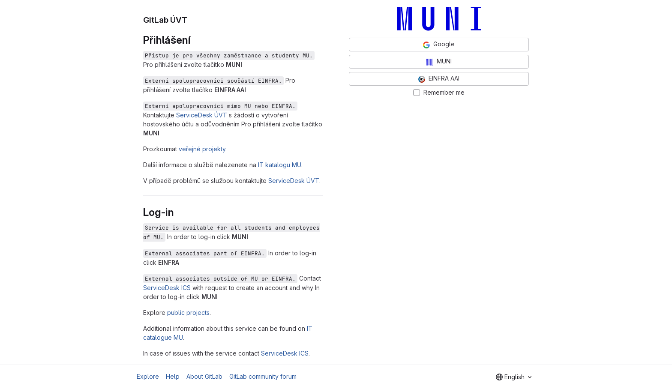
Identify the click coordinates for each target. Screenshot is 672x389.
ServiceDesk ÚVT (201, 115)
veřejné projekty (202, 149)
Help (173, 376)
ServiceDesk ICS (167, 287)
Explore (148, 376)
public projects (188, 312)
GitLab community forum (263, 376)
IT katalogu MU (279, 164)
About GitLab (204, 376)
